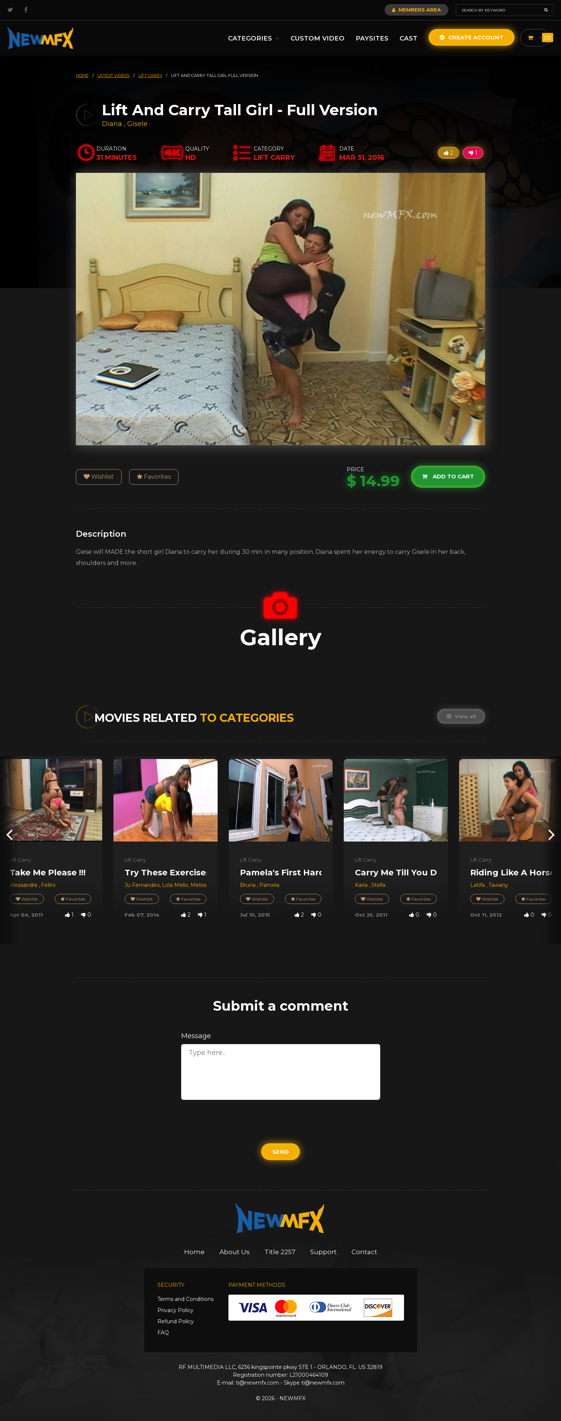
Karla (362, 885)
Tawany (498, 885)
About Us (234, 1252)
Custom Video (317, 38)
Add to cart (448, 476)
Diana (113, 124)
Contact (364, 1252)
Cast (408, 38)
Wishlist (99, 476)
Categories (253, 38)
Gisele (137, 124)
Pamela (269, 885)
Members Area (416, 10)
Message (196, 1036)
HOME (82, 75)
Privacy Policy (175, 1310)
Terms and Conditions (185, 1299)
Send (280, 1151)
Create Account (471, 37)
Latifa (478, 885)
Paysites (372, 38)
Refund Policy (175, 1321)
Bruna (248, 885)
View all (461, 716)
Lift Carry (20, 860)
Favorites (154, 476)
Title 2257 (280, 1252)
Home (194, 1252)
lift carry (150, 75)
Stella (378, 885)
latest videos (113, 75)
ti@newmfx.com (257, 1382)
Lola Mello (175, 885)
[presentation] (9, 834)
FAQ (163, 1332)
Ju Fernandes (142, 885)
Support (323, 1252)
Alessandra (24, 885)
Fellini (48, 885)
